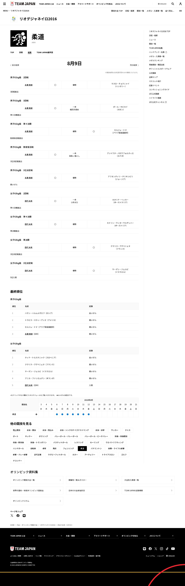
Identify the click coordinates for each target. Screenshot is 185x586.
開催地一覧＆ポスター (78, 480)
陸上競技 (16, 430)
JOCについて (120, 4)
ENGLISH (172, 556)
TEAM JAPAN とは (22, 535)
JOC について (161, 535)
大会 (18, 525)
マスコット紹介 (155, 81)
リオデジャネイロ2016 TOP (159, 31)
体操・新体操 (18, 442)
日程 (21, 52)
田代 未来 (28, 201)
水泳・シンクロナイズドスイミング (74, 430)
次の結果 (133, 65)
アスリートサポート (86, 4)
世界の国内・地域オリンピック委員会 (28, 490)
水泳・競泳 (31, 430)
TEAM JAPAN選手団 (45, 52)
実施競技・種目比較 (156, 64)
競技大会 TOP (117, 10)
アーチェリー (90, 454)
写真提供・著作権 (94, 556)
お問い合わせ (28, 556)
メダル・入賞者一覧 (155, 10)
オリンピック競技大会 (29, 525)
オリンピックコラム (21, 501)
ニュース (59, 4)
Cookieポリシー (79, 556)
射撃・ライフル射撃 (116, 448)
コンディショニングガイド (159, 89)
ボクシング (43, 436)
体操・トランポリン (38, 442)
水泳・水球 (99, 430)
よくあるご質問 (15, 556)
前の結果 (15, 65)
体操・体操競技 (121, 436)
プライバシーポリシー (63, 556)
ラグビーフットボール (57, 454)
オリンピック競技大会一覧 (24, 480)
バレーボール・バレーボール (66, 436)
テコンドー (17, 460)
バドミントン (96, 448)
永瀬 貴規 (28, 85)
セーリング (94, 442)
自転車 (33, 448)
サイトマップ (48, 556)
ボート (15, 436)
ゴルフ (124, 454)
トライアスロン (108, 454)
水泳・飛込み (48, 430)
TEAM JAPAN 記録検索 (133, 490)
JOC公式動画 (154, 94)
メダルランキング (156, 60)
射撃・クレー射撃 (20, 454)
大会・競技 (78, 535)
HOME (12, 525)
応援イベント (154, 85)
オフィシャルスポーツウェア (160, 69)
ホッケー (28, 436)
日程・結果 (129, 10)
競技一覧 (140, 10)
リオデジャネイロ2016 (47, 525)
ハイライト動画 (155, 98)
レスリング (78, 442)
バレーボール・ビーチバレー (96, 436)
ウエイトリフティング (115, 442)
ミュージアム (150, 556)
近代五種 (37, 454)
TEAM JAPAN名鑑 (156, 48)
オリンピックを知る (104, 4)
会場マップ (153, 77)
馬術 (54, 448)
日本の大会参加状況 (77, 490)
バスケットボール (60, 442)
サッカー (114, 430)
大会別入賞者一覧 (131, 480)
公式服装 (152, 73)
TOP (12, 52)
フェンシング (68, 448)
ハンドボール (18, 448)
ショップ (160, 556)
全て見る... (169, 10)
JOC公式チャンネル (156, 102)
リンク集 (38, 556)
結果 (29, 52)
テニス (127, 430)
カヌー (75, 454)
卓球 (44, 448)
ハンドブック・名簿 (156, 52)
